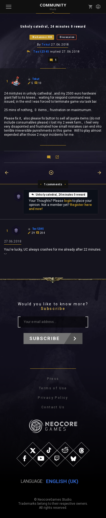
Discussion (67, 37)
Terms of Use (53, 388)
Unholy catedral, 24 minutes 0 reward (58, 194)
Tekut (46, 44)
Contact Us (53, 407)
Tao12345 (41, 51)
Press (53, 379)
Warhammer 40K (42, 37)
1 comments (53, 184)
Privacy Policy (53, 398)
